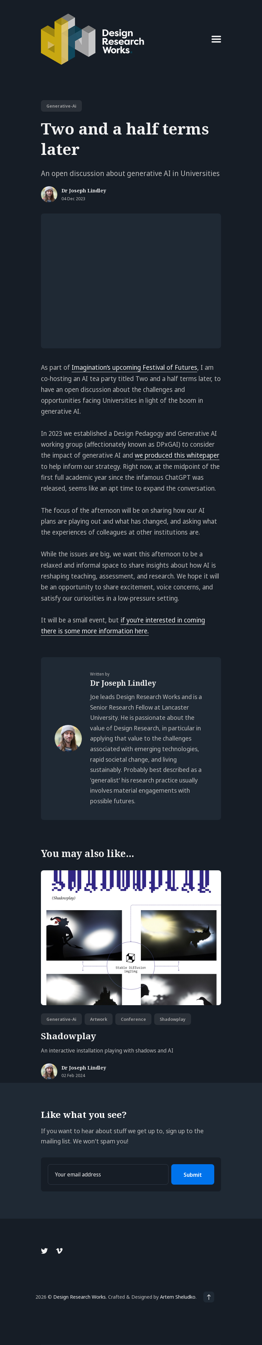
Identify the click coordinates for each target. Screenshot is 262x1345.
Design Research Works (79, 1296)
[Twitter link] (45, 1251)
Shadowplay (68, 1036)
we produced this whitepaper (177, 455)
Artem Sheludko (177, 1296)
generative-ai (61, 106)
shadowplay (173, 1019)
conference (133, 1019)
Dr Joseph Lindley (83, 191)
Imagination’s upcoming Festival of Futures (134, 367)
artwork (98, 1019)
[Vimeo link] (59, 1251)
